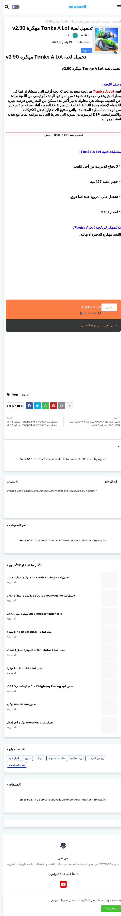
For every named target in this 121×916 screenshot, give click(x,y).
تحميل (106, 307)
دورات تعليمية (74, 758)
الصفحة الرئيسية (108, 21)
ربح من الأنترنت (93, 758)
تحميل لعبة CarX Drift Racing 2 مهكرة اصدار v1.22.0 (35, 577)
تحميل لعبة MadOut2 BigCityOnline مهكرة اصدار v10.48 (38, 596)
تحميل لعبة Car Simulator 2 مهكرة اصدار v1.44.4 (33, 650)
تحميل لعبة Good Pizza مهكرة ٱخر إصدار (27, 722)
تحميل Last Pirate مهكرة (18, 704)
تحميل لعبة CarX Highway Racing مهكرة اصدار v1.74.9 (37, 686)
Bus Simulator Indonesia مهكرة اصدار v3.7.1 (31, 614)
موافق (51, 900)
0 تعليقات (9, 482)
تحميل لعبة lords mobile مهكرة (22, 668)
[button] (6, 7)
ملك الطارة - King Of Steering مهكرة (26, 632)
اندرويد (93, 21)
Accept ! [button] (108, 908)
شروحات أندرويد (14, 764)
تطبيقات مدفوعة (54, 758)
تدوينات (36, 758)
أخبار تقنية (11, 758)
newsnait (75, 6)
